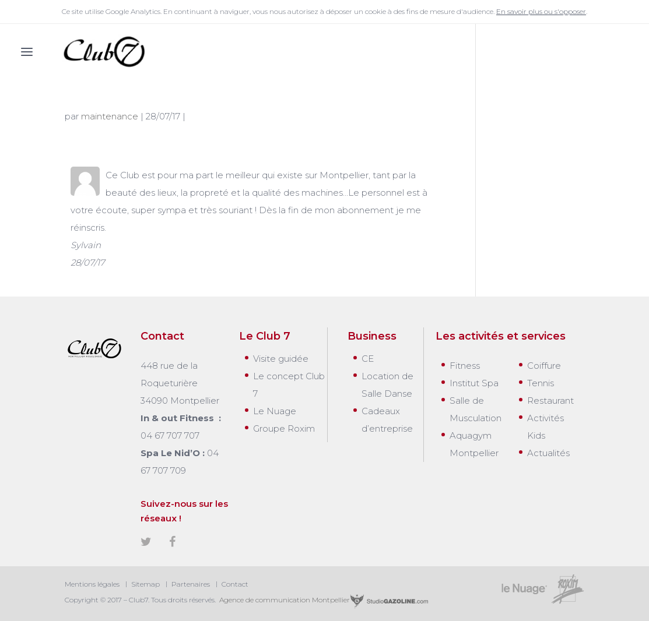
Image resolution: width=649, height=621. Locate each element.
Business (372, 336)
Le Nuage (274, 411)
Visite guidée (280, 358)
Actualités (548, 452)
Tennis (540, 383)
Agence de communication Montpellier (323, 599)
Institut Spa (474, 383)
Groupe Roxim (284, 428)
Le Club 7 (264, 336)
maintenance (109, 116)
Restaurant (550, 400)
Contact (235, 584)
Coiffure (544, 365)
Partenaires (190, 584)
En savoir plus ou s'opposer (541, 11)
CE (368, 358)
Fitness (465, 365)
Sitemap (145, 584)
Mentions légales (92, 584)
